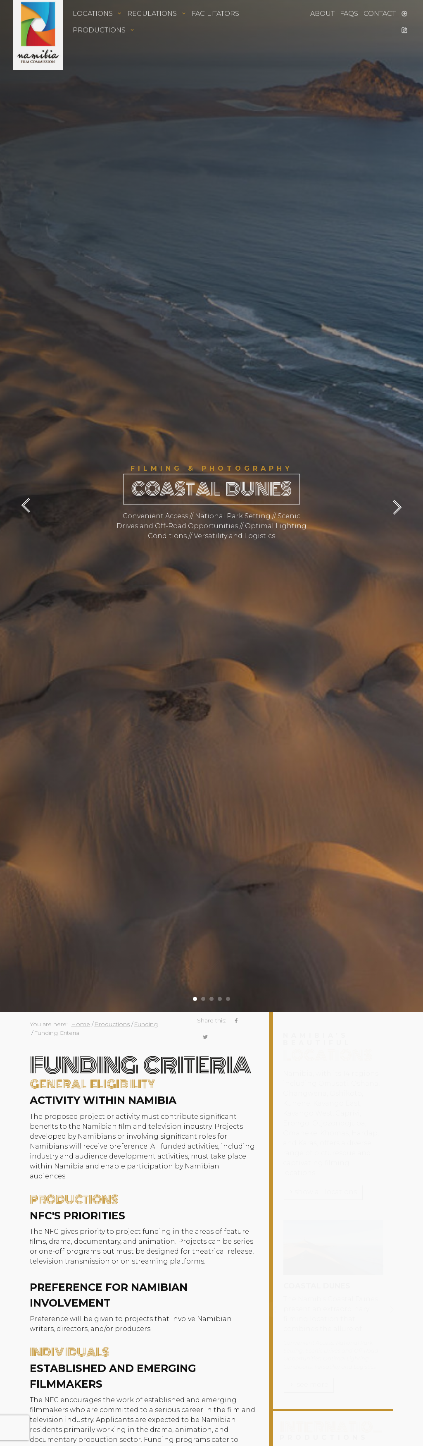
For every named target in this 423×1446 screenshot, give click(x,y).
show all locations (322, 1192)
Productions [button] (104, 19)
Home (80, 1024)
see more (308, 1385)
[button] (195, 996)
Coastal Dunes (316, 1285)
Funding (146, 1024)
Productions (112, 1024)
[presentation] (29, 506)
